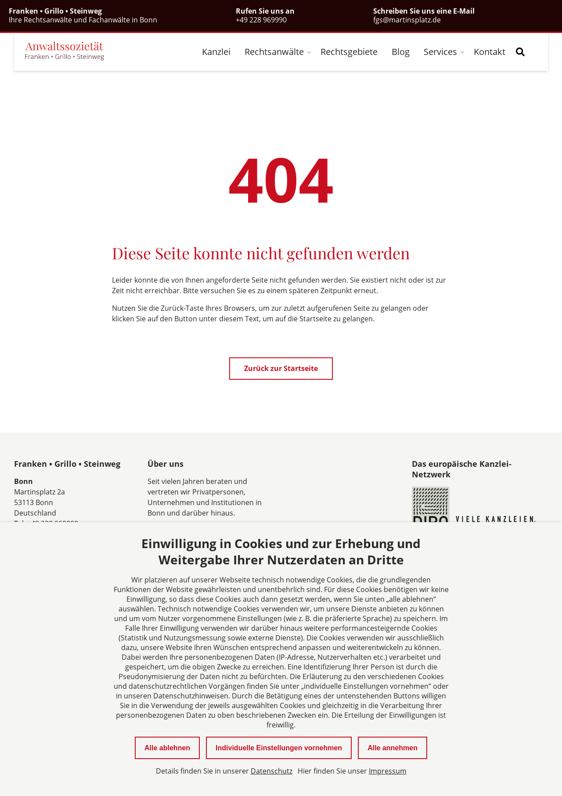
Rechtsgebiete (349, 52)
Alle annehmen (392, 748)
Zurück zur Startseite (281, 368)
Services (440, 52)
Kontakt (489, 52)
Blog (401, 52)
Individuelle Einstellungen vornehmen (279, 748)
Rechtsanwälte (274, 52)
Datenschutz (271, 771)
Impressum (388, 771)
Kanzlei (216, 52)
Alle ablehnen (167, 748)
